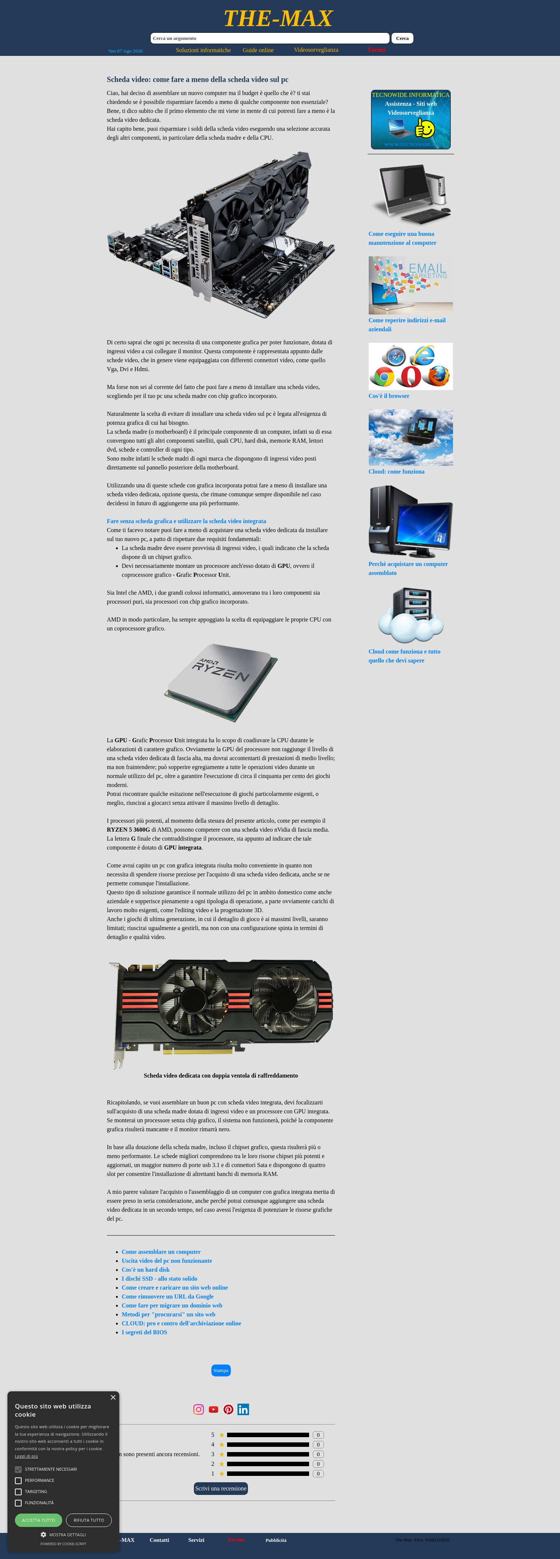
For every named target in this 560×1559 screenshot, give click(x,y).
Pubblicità (275, 1540)
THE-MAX (278, 18)
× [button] (113, 1398)
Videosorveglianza (316, 50)
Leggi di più (26, 1456)
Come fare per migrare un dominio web (172, 1305)
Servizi (196, 1540)
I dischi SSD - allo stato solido (160, 1278)
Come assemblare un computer (161, 1252)
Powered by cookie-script (63, 1543)
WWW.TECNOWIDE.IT (411, 144)
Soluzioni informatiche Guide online (225, 50)
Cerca (402, 38)
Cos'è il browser (389, 396)
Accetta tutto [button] (38, 1520)
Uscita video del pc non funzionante (167, 1261)
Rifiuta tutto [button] (88, 1520)
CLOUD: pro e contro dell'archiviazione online (181, 1323)
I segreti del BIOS (144, 1332)
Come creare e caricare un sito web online (175, 1287)
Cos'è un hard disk (146, 1270)
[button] (63, 1534)
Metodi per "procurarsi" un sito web (168, 1314)
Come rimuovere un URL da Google (168, 1296)
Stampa (221, 1370)
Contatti (159, 1540)
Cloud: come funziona (397, 471)
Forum (377, 50)
